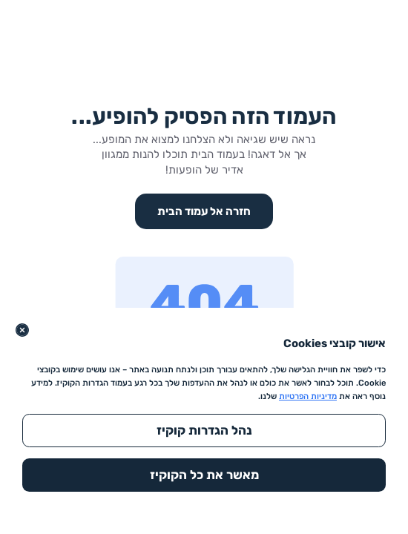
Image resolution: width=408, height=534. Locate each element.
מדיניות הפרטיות (308, 396)
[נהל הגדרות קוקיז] (204, 430)
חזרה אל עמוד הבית (204, 211)
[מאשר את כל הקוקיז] (204, 475)
